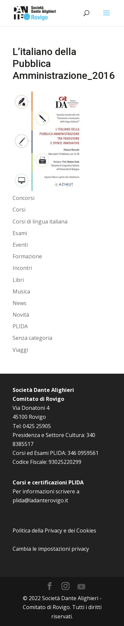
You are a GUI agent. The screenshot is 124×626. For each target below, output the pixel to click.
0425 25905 (37, 426)
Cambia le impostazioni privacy (51, 548)
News (19, 303)
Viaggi (20, 349)
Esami (20, 233)
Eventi (20, 244)
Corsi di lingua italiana (40, 221)
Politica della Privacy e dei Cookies (54, 530)
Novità (21, 314)
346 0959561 (83, 453)
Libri (18, 279)
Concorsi (23, 198)
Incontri (22, 268)
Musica (21, 291)
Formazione (27, 256)
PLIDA (20, 326)
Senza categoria (32, 338)
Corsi (19, 209)
